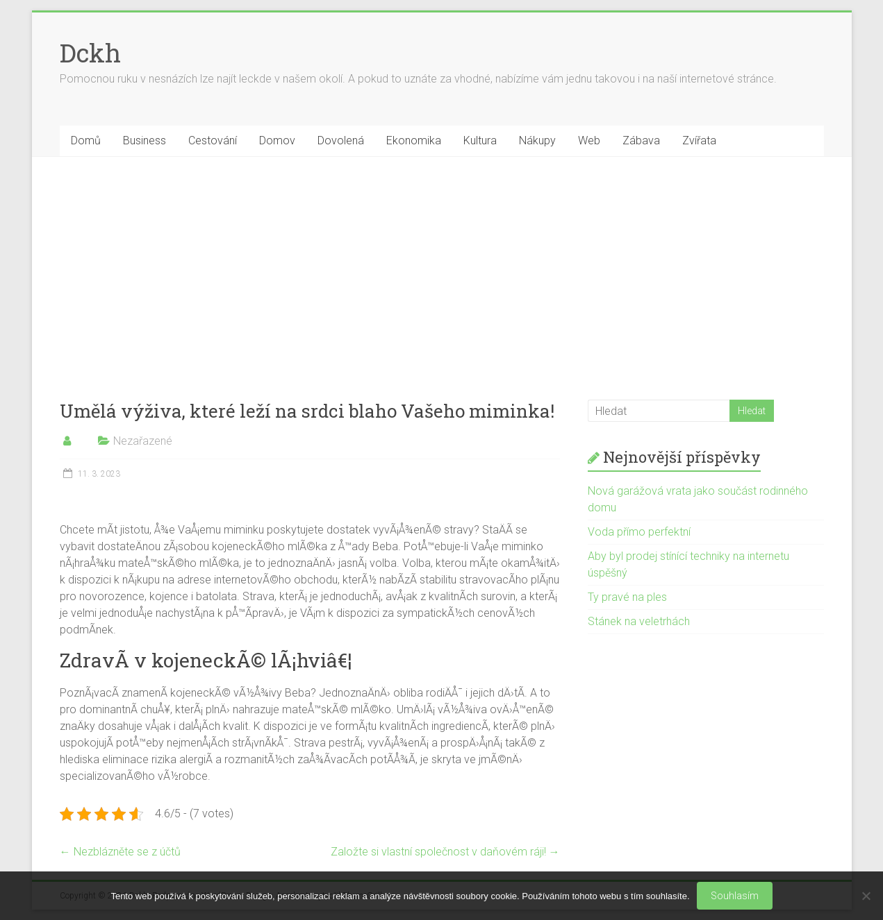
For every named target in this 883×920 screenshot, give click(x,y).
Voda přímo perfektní (639, 531)
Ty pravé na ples (627, 597)
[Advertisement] (442, 261)
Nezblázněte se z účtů (120, 851)
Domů (86, 140)
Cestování (212, 140)
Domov (277, 140)
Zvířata (699, 140)
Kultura (480, 140)
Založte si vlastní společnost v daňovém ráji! (445, 851)
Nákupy (537, 140)
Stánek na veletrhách (639, 621)
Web (589, 140)
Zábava (641, 140)
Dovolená (340, 140)
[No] (866, 896)
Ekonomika (413, 140)
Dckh (90, 52)
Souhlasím (735, 895)
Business (144, 140)
